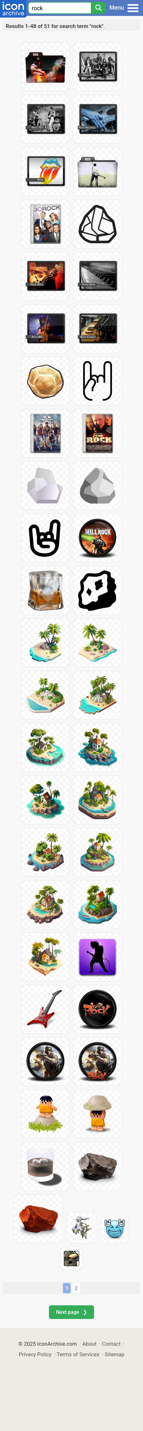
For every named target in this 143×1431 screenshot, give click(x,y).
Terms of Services (78, 1354)
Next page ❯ (71, 1312)
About (89, 1344)
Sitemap (115, 1354)
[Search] (98, 8)
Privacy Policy (35, 1354)
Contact (111, 1344)
